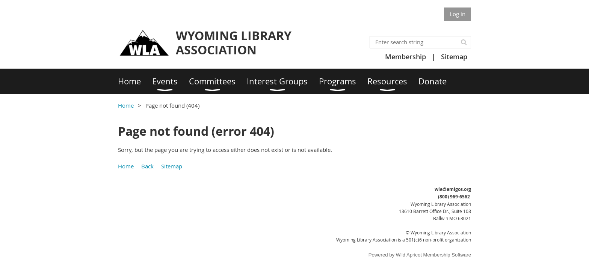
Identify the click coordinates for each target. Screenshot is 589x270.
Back (147, 166)
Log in (457, 14)
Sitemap (454, 56)
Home (126, 105)
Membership (405, 56)
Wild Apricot (409, 255)
